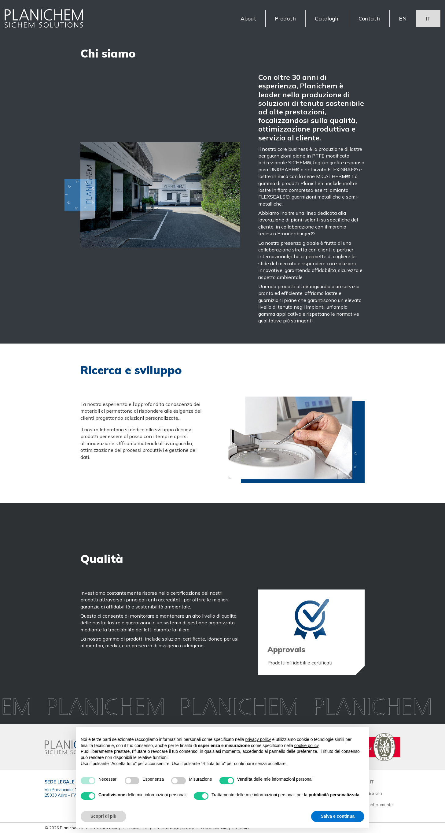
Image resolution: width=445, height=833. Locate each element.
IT (428, 18)
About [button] (248, 18)
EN (402, 18)
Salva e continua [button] (338, 816)
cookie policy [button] (306, 745)
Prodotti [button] (285, 18)
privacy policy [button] (258, 739)
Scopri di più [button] (103, 816)
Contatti (369, 18)
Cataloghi (327, 18)
